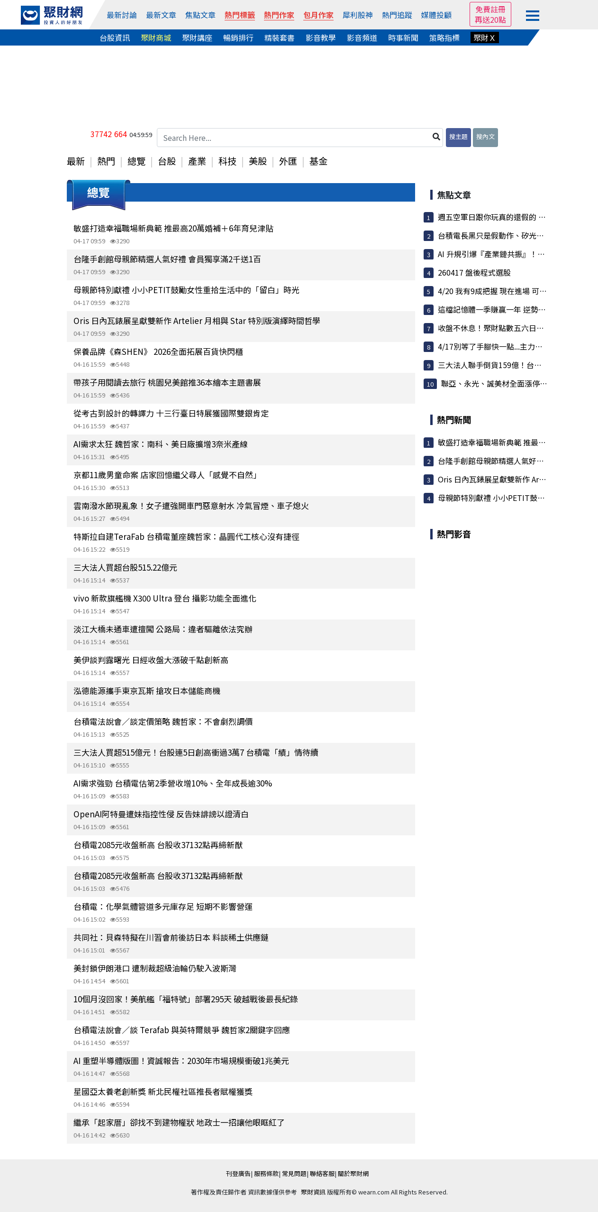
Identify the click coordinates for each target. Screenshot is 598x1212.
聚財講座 (197, 37)
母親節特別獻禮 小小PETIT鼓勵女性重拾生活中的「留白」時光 (186, 290)
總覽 (136, 160)
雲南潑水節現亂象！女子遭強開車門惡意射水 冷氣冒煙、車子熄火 (191, 505)
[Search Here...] (300, 137)
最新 (76, 160)
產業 (197, 160)
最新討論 (122, 14)
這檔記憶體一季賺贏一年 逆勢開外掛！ (503, 309)
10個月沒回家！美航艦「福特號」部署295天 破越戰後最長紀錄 (185, 999)
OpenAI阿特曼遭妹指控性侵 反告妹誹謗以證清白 (161, 814)
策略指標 (444, 37)
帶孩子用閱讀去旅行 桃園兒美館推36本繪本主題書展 (167, 382)
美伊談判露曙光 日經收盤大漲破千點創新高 (150, 660)
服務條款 (266, 1173)
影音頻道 (362, 37)
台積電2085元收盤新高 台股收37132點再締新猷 (158, 845)
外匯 (288, 160)
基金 (318, 160)
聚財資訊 (313, 1191)
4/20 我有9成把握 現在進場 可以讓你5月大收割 (517, 290)
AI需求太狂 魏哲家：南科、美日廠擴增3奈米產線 (160, 444)
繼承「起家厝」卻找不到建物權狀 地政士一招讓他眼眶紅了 (179, 1122)
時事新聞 (403, 37)
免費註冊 (490, 9)
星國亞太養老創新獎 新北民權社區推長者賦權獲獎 (163, 1091)
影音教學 (321, 37)
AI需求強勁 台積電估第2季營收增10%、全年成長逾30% (172, 783)
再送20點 (490, 19)
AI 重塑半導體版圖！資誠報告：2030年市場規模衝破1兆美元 (181, 1060)
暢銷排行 (238, 37)
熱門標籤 (240, 14)
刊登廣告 (238, 1173)
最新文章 (161, 14)
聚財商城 (156, 37)
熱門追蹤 (397, 14)
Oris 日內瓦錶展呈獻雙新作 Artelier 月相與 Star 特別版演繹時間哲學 (196, 320)
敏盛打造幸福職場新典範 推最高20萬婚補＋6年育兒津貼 (173, 228)
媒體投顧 (436, 14)
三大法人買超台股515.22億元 (125, 567)
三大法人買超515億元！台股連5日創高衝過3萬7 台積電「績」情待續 (195, 752)
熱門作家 (279, 14)
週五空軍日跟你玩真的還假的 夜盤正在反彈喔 (514, 216)
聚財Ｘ (484, 37)
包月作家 (318, 14)
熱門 (106, 160)
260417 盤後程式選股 (474, 272)
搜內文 (485, 136)
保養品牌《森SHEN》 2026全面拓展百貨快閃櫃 (158, 351)
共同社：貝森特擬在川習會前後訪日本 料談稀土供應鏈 (171, 937)
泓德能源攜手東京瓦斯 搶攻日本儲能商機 (146, 690)
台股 (167, 160)
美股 (258, 160)
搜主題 (458, 136)
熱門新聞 (454, 419)
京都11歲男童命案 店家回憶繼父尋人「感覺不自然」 (167, 475)
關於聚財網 (353, 1173)
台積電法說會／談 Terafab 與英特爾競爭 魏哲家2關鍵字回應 (181, 1030)
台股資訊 (115, 37)
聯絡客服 (322, 1173)
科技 (227, 160)
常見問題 (294, 1173)
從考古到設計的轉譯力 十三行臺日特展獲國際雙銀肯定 (171, 413)
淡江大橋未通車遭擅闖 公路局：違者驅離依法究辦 (163, 629)
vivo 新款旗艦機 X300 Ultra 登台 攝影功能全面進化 (164, 598)
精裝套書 (279, 37)
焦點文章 (200, 14)
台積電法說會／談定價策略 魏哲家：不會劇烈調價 (163, 721)
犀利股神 (358, 14)
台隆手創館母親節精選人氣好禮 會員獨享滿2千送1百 (167, 259)
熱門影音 (454, 533)
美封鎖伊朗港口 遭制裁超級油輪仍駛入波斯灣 (154, 968)
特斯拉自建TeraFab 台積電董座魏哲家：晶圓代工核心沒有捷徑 (186, 536)
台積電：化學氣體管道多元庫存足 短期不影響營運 (163, 906)
